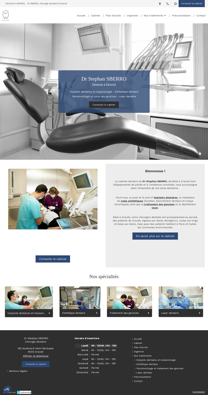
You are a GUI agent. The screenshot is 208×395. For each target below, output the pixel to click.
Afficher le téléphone (35, 356)
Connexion (199, 391)
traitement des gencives (159, 204)
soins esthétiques (132, 201)
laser (155, 207)
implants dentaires (166, 197)
